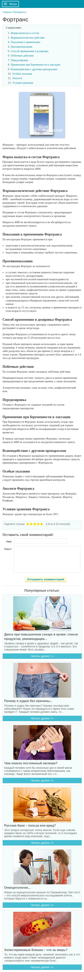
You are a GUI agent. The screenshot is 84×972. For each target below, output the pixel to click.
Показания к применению (25, 42)
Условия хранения (22, 82)
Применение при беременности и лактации (35, 64)
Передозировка (19, 60)
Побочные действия (22, 55)
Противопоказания (21, 46)
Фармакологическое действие (28, 37)
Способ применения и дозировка (29, 51)
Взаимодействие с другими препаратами (34, 69)
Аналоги (17, 78)
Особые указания (22, 73)
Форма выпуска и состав (25, 33)
